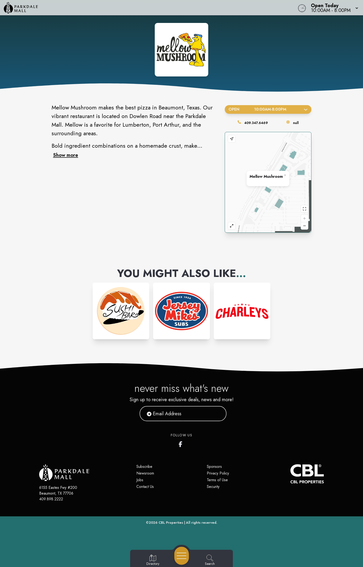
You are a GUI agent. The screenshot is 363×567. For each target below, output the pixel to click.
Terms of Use (217, 480)
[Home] (137, 7)
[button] (333, 7)
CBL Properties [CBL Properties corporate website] (171, 522)
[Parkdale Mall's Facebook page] (181, 443)
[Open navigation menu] (182, 556)
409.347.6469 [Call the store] (256, 122)
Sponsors (214, 466)
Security (213, 486)
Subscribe (144, 466)
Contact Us (145, 486)
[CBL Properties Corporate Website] (290, 473)
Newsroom (145, 473)
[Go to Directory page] (153, 560)
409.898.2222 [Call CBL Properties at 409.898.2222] (51, 499)
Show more (65, 155)
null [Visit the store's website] (296, 122)
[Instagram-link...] (121, 311)
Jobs (139, 480)
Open (268, 109)
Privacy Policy (218, 473)
